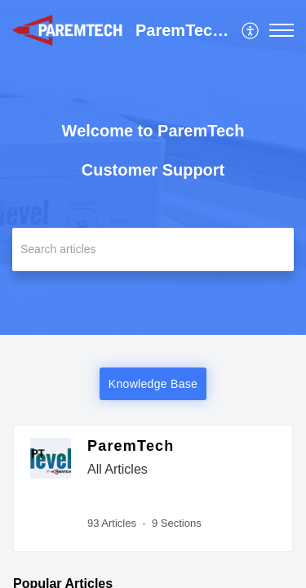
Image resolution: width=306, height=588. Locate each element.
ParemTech (131, 446)
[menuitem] (251, 30)
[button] (251, 30)
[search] (153, 249)
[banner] (153, 167)
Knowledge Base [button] (153, 383)
